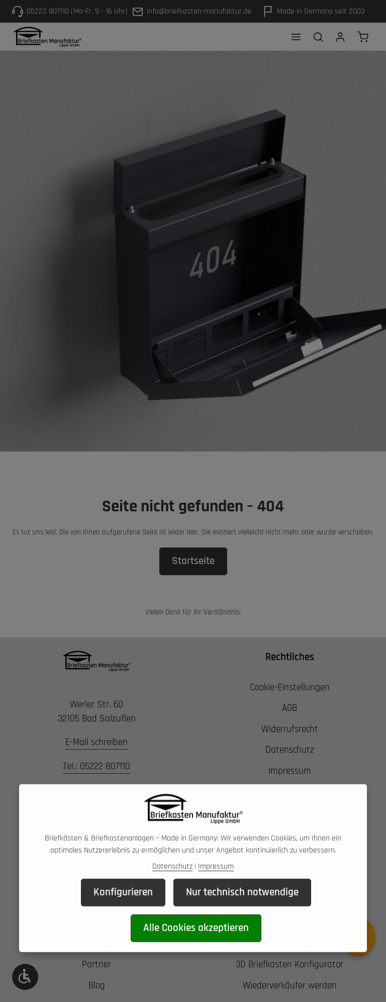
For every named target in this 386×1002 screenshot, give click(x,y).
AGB (289, 708)
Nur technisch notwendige (242, 907)
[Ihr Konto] (340, 37)
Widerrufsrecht (289, 729)
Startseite (193, 561)
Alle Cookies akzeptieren (196, 942)
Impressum (289, 771)
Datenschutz (289, 750)
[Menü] (296, 37)
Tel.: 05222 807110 (96, 766)
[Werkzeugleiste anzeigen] (25, 977)
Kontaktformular (128, 790)
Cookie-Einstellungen (290, 687)
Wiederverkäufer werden (290, 985)
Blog (96, 985)
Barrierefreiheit (290, 791)
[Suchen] (318, 37)
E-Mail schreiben (96, 742)
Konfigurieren (123, 907)
